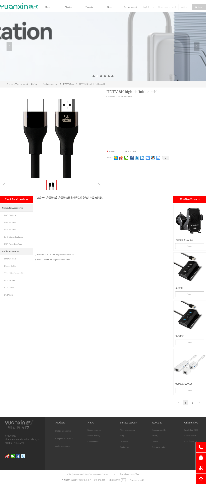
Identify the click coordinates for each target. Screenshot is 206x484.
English (146, 7)
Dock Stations (10, 215)
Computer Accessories (12, 207)
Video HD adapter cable (14, 273)
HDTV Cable (68, 84)
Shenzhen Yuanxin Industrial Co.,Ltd (22, 84)
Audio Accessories (50, 84)
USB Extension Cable (13, 244)
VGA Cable (9, 287)
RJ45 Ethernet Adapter (13, 237)
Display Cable (10, 266)
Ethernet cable (10, 259)
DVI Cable (8, 295)
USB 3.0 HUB (10, 222)
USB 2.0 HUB (10, 230)
